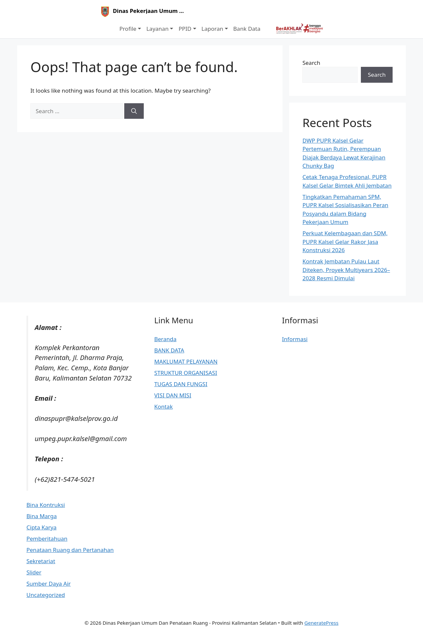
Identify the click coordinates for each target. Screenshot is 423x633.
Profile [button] (127, 28)
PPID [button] (184, 28)
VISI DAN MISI (172, 395)
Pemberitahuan (46, 538)
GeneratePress (321, 622)
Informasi (294, 339)
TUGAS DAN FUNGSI (181, 384)
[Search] (134, 111)
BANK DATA (169, 350)
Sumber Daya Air (48, 583)
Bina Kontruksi (45, 505)
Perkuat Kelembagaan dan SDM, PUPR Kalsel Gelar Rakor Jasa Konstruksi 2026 (345, 241)
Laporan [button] (212, 28)
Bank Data (246, 28)
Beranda (165, 339)
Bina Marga (41, 516)
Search (311, 63)
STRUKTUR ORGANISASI (185, 373)
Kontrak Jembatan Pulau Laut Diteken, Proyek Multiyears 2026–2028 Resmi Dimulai (346, 269)
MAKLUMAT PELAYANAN (186, 361)
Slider (33, 572)
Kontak (163, 406)
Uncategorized (45, 595)
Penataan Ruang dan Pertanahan (70, 550)
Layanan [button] (157, 28)
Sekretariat (40, 561)
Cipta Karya (41, 527)
